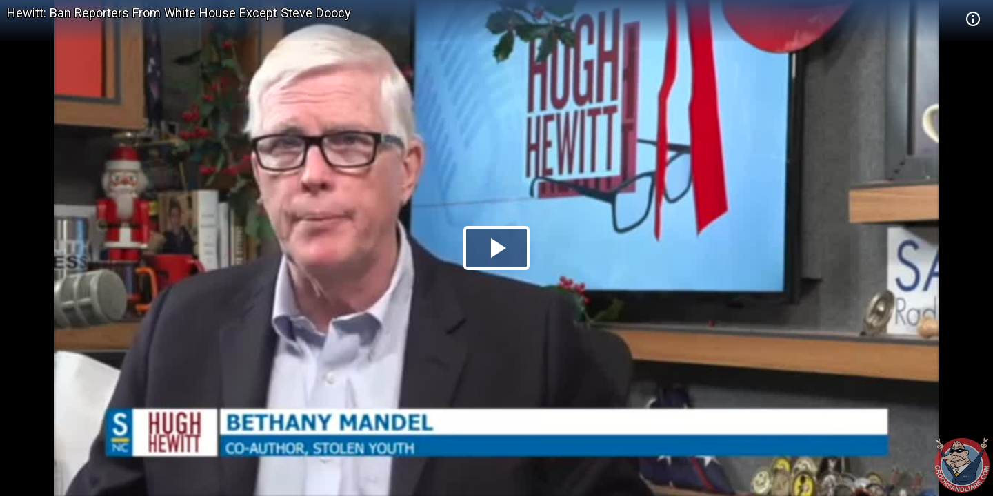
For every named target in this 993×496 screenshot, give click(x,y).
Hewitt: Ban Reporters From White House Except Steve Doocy (179, 13)
